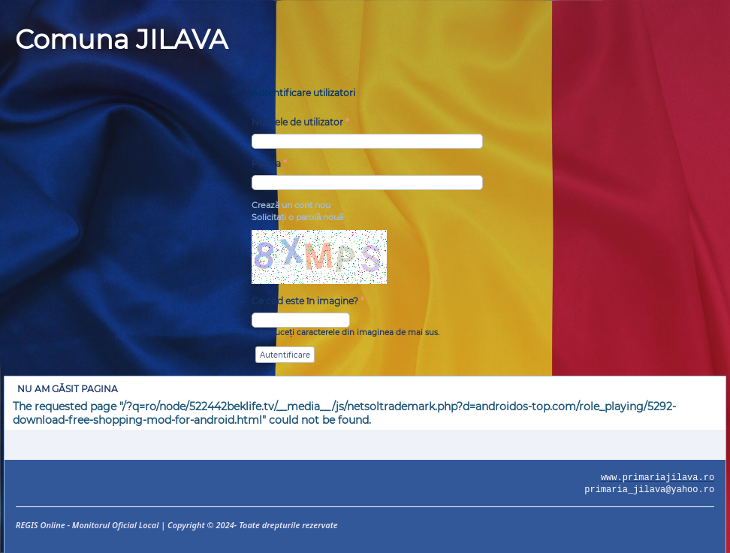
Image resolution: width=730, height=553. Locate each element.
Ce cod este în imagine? (308, 301)
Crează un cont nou (291, 205)
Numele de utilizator (300, 122)
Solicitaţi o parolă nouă (297, 217)
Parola (269, 163)
